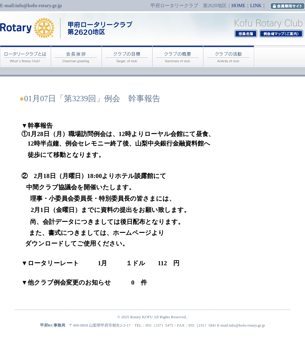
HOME (238, 5)
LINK (256, 5)
